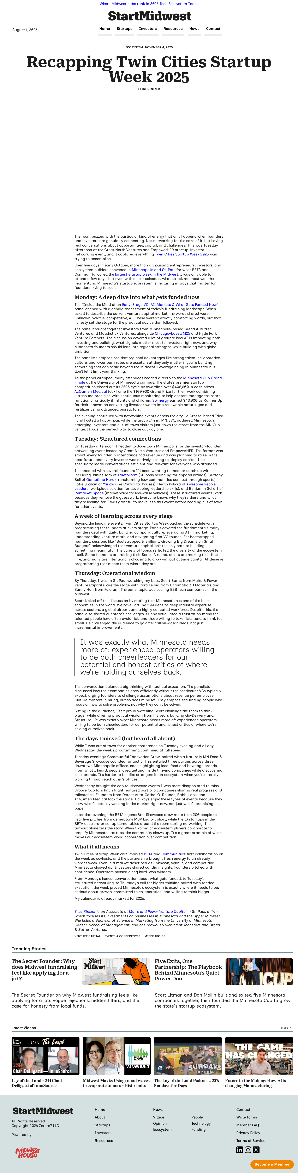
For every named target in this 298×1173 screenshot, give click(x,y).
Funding (198, 1129)
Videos (159, 1117)
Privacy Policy (248, 1133)
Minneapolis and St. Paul (153, 269)
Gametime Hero (100, 479)
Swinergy (160, 400)
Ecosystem (162, 1129)
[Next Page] (286, 1028)
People (197, 1117)
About (100, 1117)
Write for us (246, 1117)
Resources (173, 29)
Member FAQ (247, 1125)
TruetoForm (128, 475)
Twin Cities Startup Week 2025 (182, 254)
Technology (201, 1123)
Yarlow (108, 484)
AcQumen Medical (90, 391)
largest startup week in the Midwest (146, 274)
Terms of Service (250, 1141)
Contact (213, 29)
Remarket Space (89, 493)
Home (104, 29)
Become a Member (272, 1164)
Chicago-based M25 (172, 333)
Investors (148, 29)
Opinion (160, 1123)
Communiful (172, 854)
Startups (124, 29)
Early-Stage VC (135, 304)
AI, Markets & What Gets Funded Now (184, 304)
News (194, 29)
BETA (148, 854)
